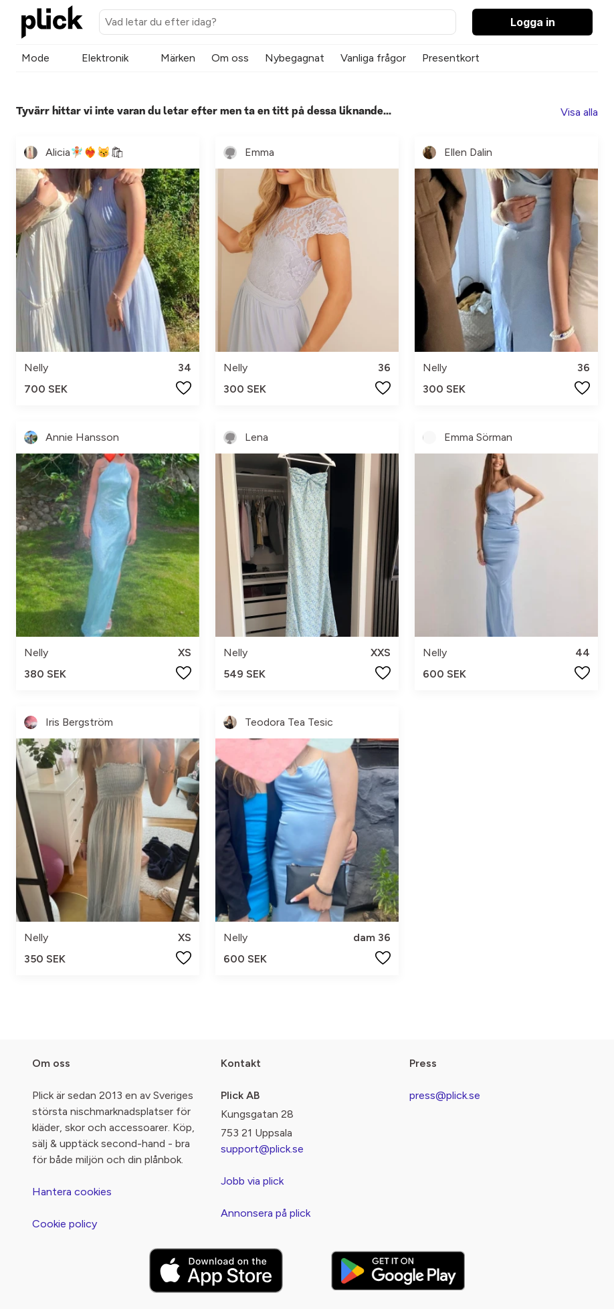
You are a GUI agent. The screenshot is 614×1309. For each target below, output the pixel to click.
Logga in (532, 22)
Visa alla (579, 112)
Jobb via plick (252, 1181)
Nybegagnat (294, 58)
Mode (35, 58)
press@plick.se (444, 1095)
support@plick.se (262, 1148)
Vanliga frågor (373, 58)
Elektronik (105, 58)
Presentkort (451, 58)
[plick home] (52, 22)
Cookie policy (64, 1223)
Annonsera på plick (265, 1213)
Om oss (230, 58)
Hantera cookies (72, 1191)
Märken (178, 58)
